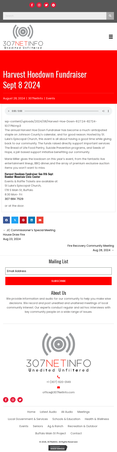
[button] (32, 5)
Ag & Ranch (55, 426)
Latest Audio (48, 412)
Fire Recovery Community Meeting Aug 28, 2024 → (90, 248)
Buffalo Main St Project (50, 433)
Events (50, 98)
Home (31, 412)
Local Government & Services (28, 419)
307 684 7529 (14, 199)
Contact (76, 433)
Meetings (83, 412)
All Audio (67, 412)
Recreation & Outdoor (83, 426)
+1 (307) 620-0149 (58, 382)
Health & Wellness (97, 419)
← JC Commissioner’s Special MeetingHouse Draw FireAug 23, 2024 (29, 234)
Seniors (38, 426)
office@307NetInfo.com (59, 392)
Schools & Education (66, 419)
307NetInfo (35, 98)
